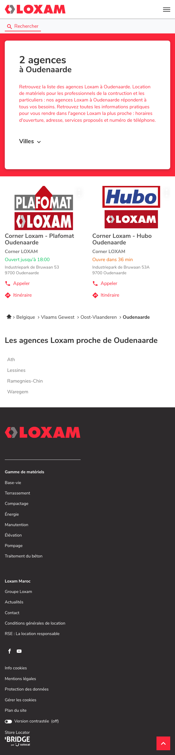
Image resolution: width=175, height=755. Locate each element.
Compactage (16, 504)
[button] (166, 9)
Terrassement (17, 493)
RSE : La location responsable (32, 634)
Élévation (13, 535)
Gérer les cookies (20, 700)
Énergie (12, 514)
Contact (12, 613)
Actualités (14, 602)
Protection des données (27, 689)
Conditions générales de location (35, 623)
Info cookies (16, 668)
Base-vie (13, 483)
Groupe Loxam (18, 592)
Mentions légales (20, 679)
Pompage (14, 546)
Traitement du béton (23, 556)
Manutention (16, 525)
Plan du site (16, 710)
